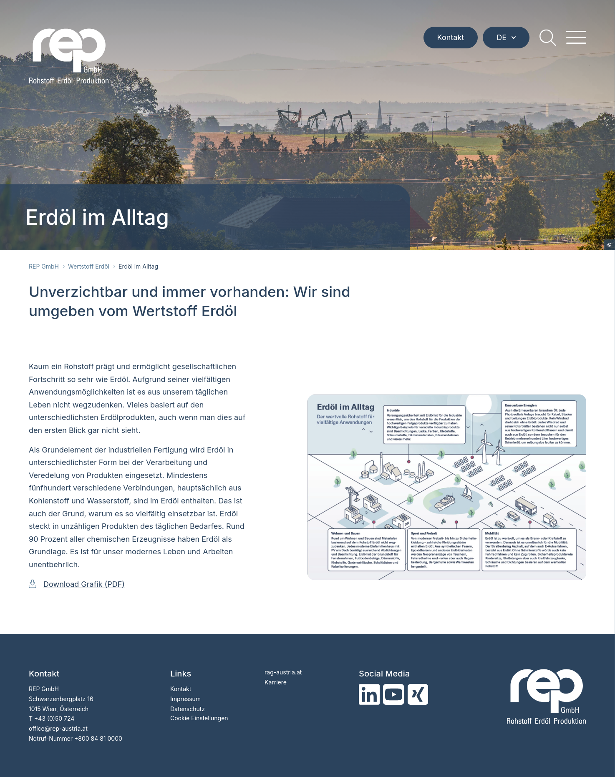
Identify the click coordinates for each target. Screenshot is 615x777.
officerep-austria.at (58, 728)
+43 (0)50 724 (54, 718)
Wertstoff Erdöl (88, 266)
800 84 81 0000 (100, 738)
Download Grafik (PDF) (84, 584)
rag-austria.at (283, 672)
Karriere (276, 682)
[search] (547, 37)
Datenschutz (187, 708)
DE (506, 37)
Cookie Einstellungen (199, 718)
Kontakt (450, 37)
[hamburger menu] (576, 37)
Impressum (185, 698)
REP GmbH (44, 266)
